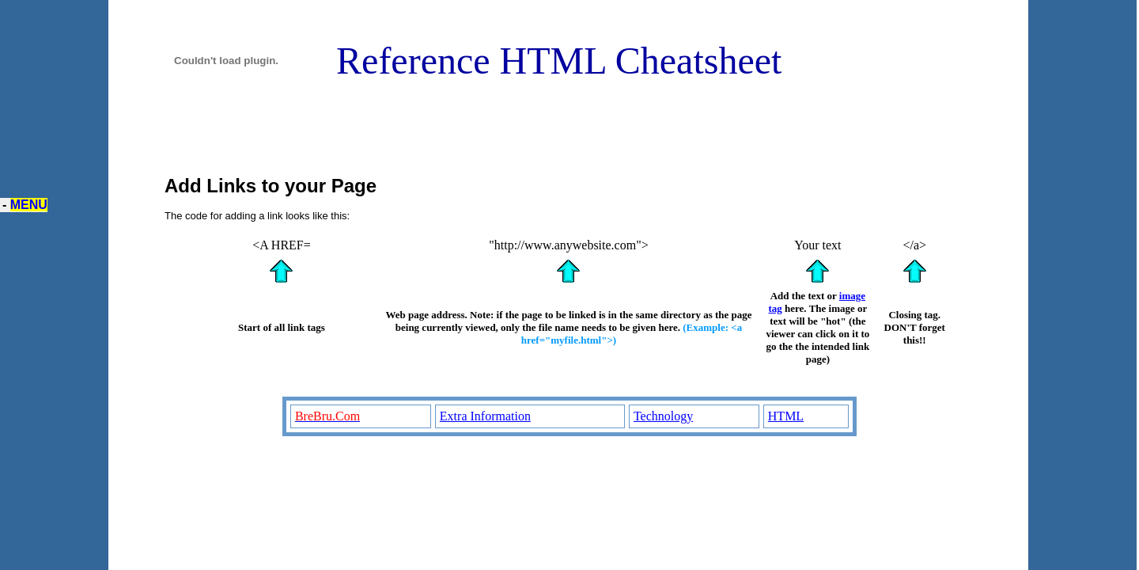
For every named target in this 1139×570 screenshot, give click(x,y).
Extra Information (485, 416)
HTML (786, 416)
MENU (28, 204)
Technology (663, 416)
